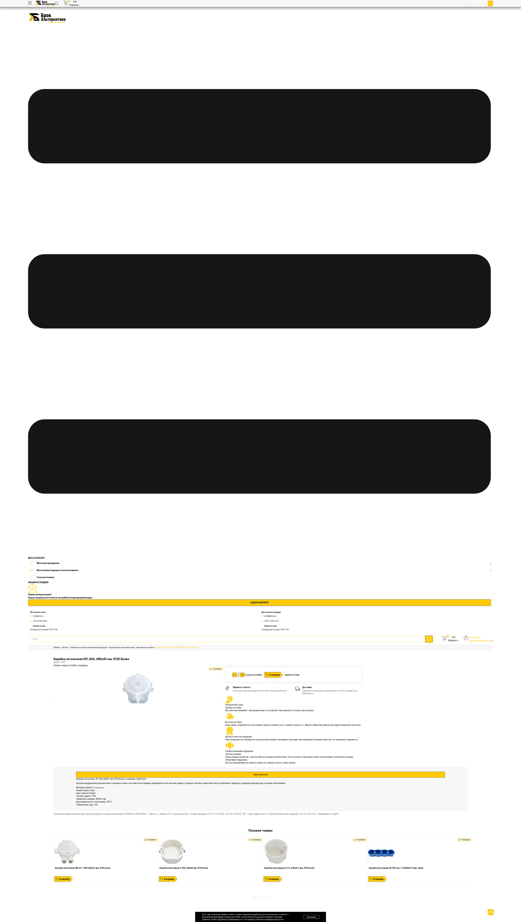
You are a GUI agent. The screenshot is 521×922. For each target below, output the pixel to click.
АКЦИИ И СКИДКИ (38, 582)
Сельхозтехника (42, 577)
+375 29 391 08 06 (40, 621)
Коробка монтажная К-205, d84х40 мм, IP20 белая (183, 868)
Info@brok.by (38, 616)
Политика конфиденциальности (269, 919)
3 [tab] (262, 898)
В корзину (274, 674)
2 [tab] (258, 898)
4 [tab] (266, 898)
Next (473, 865)
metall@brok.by (270, 616)
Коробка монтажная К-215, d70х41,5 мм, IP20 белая (289, 868)
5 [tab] (271, 898)
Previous (51, 865)
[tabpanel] (105, 861)
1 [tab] (254, 898)
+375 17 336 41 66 (271, 621)
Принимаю (311, 917)
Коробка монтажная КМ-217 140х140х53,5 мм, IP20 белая (82, 868)
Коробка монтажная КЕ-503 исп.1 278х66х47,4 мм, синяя (396, 868)
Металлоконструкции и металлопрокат (260, 570)
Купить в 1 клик (292, 674)
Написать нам (39, 626)
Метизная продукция (260, 563)
